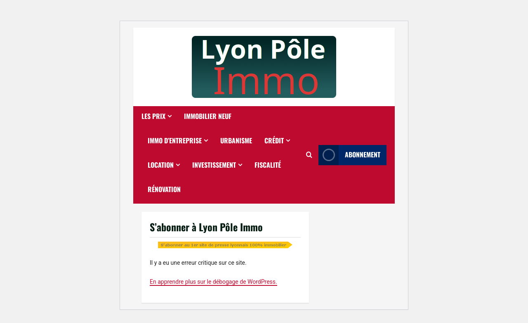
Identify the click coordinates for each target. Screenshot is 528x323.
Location (161, 165)
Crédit (274, 140)
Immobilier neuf (207, 116)
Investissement (214, 165)
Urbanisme (236, 140)
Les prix (153, 116)
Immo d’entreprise (175, 140)
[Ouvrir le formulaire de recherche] (309, 155)
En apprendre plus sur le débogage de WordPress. (213, 281)
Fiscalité (268, 165)
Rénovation (164, 189)
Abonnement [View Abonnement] (349, 155)
